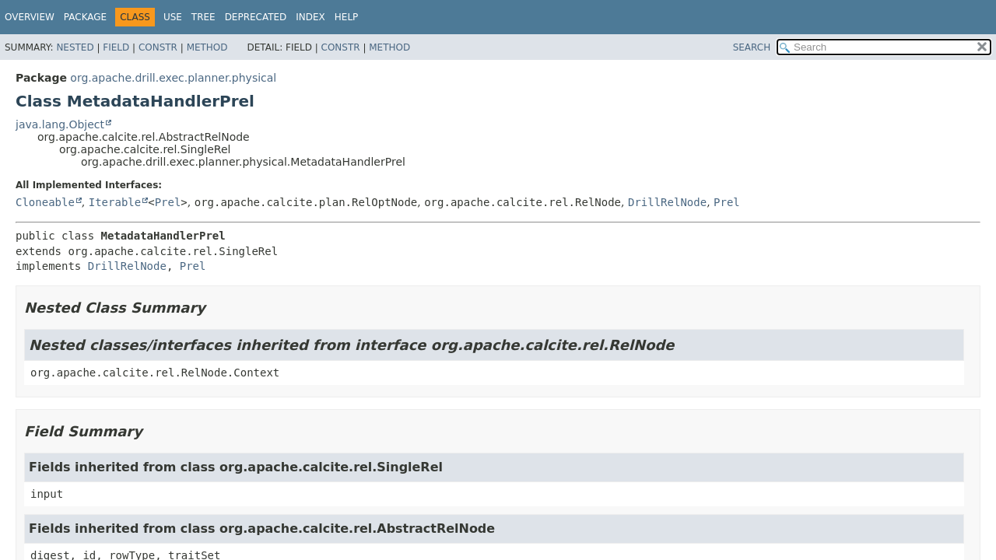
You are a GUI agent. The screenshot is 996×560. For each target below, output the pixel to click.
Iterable (115, 202)
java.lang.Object (60, 124)
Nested (74, 47)
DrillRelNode (667, 202)
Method (207, 47)
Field (116, 47)
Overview (29, 17)
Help (347, 17)
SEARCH (752, 47)
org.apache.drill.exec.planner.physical (173, 78)
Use (172, 17)
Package (85, 17)
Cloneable (45, 202)
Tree (203, 17)
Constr (158, 47)
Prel (168, 202)
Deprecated (256, 17)
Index (310, 17)
